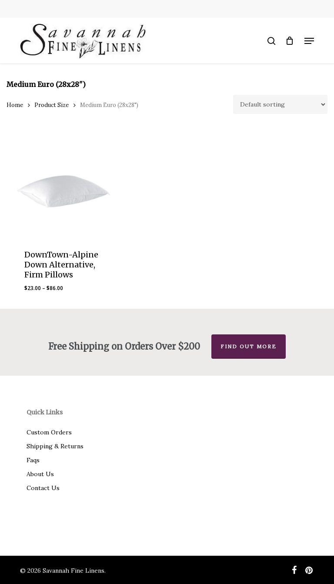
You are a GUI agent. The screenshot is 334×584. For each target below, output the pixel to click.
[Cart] (289, 40)
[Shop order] (280, 104)
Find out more (248, 346)
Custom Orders (49, 432)
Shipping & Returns (55, 446)
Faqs (33, 460)
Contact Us (43, 488)
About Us (40, 474)
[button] (309, 41)
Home (15, 105)
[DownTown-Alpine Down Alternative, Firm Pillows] (63, 187)
